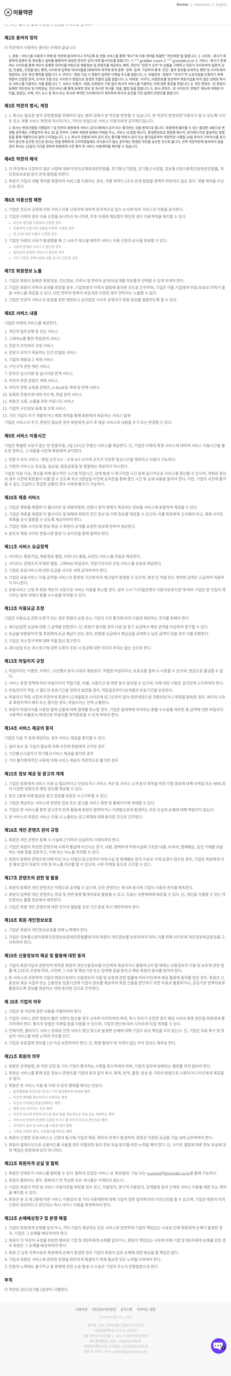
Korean (182, 4)
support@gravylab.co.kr (168, 1173)
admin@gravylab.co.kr (130, 1351)
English (221, 4)
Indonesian (202, 4)
